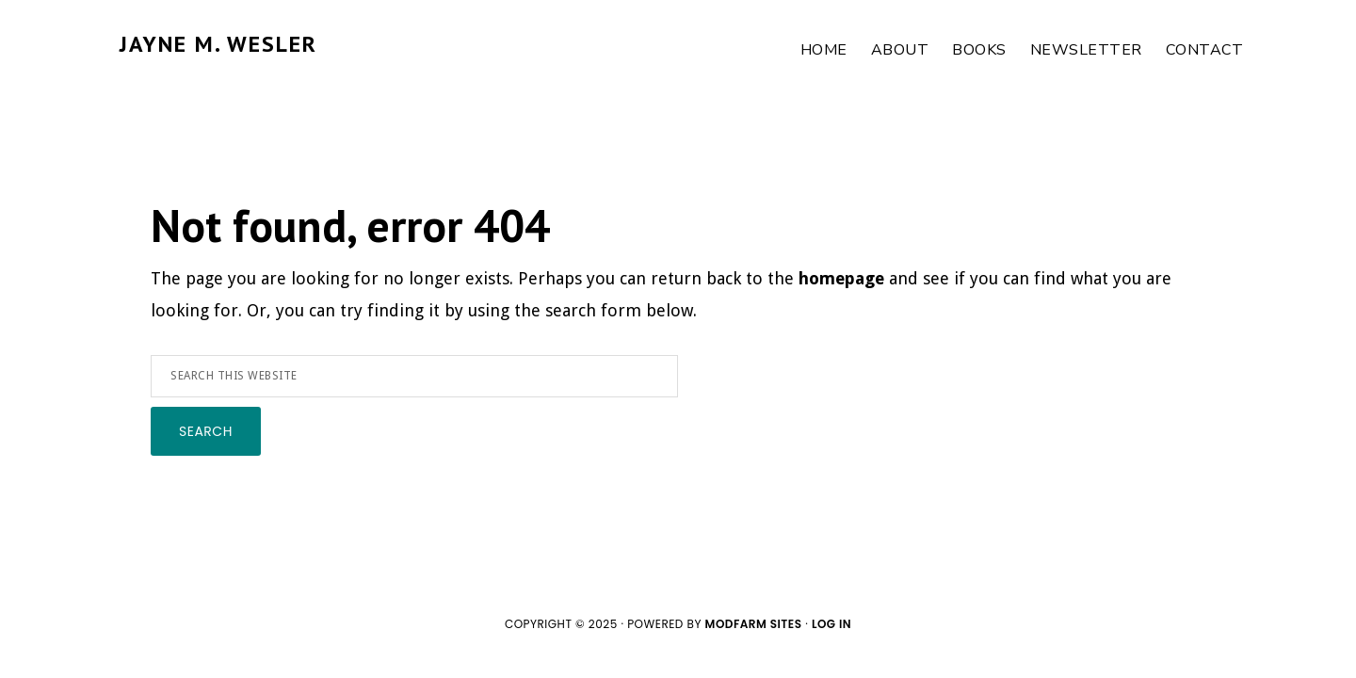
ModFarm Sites (753, 624)
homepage (841, 278)
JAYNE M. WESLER (218, 43)
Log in (831, 624)
